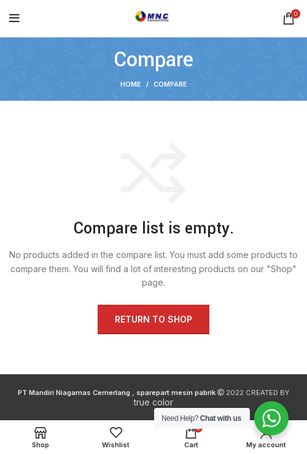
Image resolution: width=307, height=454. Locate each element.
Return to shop (153, 319)
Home (130, 84)
